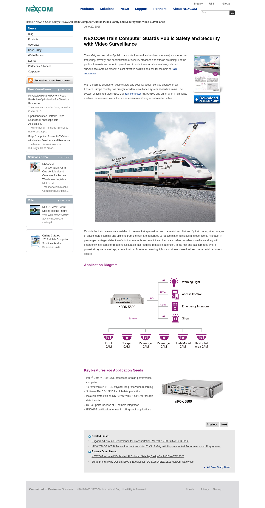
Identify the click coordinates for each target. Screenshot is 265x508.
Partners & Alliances (39, 66)
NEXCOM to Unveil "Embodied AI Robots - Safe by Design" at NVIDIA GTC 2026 (138, 456)
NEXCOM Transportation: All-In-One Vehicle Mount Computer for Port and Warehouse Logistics (54, 171)
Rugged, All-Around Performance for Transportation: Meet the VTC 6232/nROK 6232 (140, 441)
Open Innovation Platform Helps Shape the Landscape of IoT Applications (46, 120)
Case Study (52, 21)
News (125, 9)
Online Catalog (51, 235)
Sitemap (217, 489)
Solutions (107, 9)
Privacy (205, 489)
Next (224, 424)
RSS (211, 3)
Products (87, 9)
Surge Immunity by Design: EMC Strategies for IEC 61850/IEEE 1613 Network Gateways (143, 461)
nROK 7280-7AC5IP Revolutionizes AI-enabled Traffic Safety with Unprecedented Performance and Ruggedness (156, 446)
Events (32, 60)
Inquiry (198, 3)
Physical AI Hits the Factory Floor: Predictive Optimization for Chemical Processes (48, 99)
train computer (132, 93)
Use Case (34, 44)
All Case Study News (219, 467)
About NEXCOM (184, 9)
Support (141, 9)
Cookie (190, 489)
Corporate (34, 71)
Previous (212, 424)
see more (65, 89)
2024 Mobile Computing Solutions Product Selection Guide (55, 243)
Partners (160, 9)
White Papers (36, 55)
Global (226, 3)
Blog (30, 33)
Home (29, 21)
